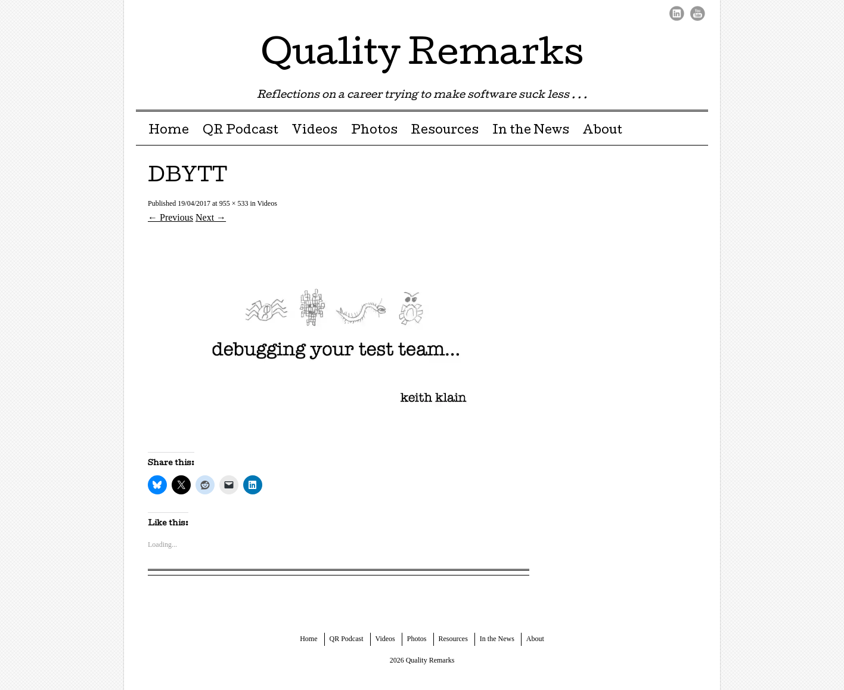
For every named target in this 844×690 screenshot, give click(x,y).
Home (168, 131)
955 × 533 (234, 203)
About (602, 131)
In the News (530, 131)
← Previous (170, 217)
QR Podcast (240, 131)
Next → (211, 217)
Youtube (697, 13)
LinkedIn (676, 13)
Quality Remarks (422, 56)
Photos (374, 131)
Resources (445, 131)
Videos (314, 131)
